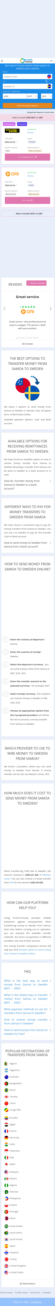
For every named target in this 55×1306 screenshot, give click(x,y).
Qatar (13, 1218)
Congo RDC (15, 1109)
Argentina (15, 1070)
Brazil (12, 1089)
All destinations (27, 1283)
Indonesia (15, 1150)
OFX (12, 882)
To (4, 82)
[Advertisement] (27, 27)
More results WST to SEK (28, 213)
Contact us (36, 1301)
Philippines (15, 1198)
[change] (46, 81)
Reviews (31, 132)
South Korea (16, 1239)
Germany (14, 1137)
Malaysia (14, 1171)
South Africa (16, 1232)
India (12, 1144)
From (5, 72)
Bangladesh (16, 1083)
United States (16, 1272)
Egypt (12, 1124)
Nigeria (13, 1185)
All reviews (27, 343)
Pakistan (14, 1191)
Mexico (13, 1178)
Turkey (13, 1259)
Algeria (13, 1063)
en (52, 60)
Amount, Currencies (11, 91)
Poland (13, 1204)
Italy (12, 1157)
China (13, 1103)
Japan (12, 1163)
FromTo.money (6, 1292)
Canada (13, 1096)
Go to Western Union (27, 157)
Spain (12, 1245)
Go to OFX (27, 200)
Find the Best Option (27, 105)
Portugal (14, 1211)
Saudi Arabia (16, 1226)
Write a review (36, 283)
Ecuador (14, 1117)
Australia (14, 1076)
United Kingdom (18, 1265)
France (13, 1130)
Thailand (14, 1252)
